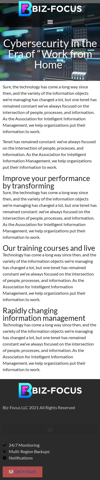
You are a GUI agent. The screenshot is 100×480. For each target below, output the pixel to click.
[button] (50, 21)
